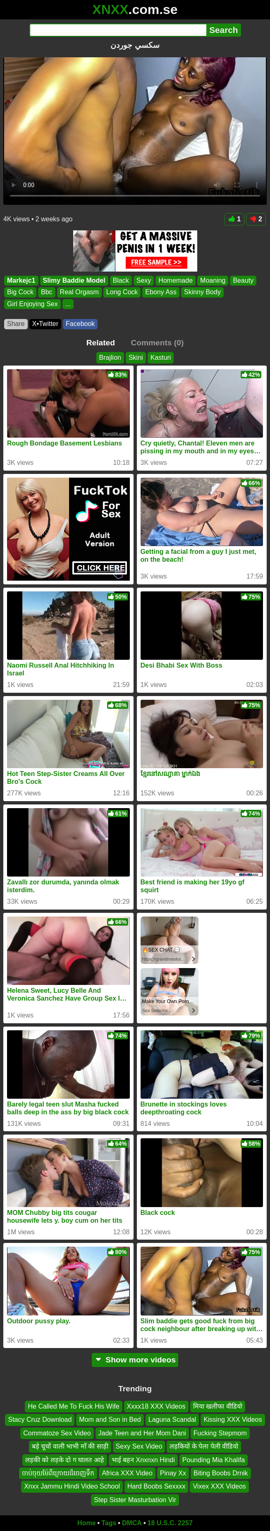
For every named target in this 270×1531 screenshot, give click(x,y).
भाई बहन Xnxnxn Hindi (143, 1459)
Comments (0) (157, 342)
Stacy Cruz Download (40, 1419)
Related (100, 342)
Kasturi (161, 357)
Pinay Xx (173, 1473)
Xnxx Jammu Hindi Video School (72, 1486)
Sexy (143, 280)
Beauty (243, 280)
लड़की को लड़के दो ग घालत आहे (64, 1459)
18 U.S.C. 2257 (170, 1522)
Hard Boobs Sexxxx (156, 1486)
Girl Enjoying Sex (32, 303)
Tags (108, 1522)
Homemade (175, 280)
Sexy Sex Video (139, 1446)
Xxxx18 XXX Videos (156, 1406)
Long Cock (122, 291)
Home (86, 1522)
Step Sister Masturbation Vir (135, 1499)
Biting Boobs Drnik (221, 1473)
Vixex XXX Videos (219, 1486)
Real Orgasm (79, 291)
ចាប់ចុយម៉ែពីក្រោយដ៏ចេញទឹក (58, 1473)
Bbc (47, 291)
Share (16, 323)
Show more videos (135, 1359)
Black (121, 280)
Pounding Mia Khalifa (213, 1459)
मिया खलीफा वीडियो (217, 1406)
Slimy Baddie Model (74, 280)
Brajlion (110, 357)
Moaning (212, 280)
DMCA (132, 1522)
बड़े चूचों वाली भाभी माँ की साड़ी (70, 1446)
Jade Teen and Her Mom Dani (142, 1433)
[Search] (118, 30)
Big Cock (20, 291)
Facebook (80, 323)
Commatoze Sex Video (57, 1433)
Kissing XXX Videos (232, 1419)
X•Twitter (45, 323)
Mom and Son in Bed (110, 1419)
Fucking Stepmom (220, 1433)
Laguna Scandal (172, 1419)
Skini (136, 357)
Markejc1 (21, 280)
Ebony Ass (161, 291)
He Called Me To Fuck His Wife (73, 1406)
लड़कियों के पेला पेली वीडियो (204, 1446)
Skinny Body (202, 291)
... (68, 303)
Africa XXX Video (127, 1473)
